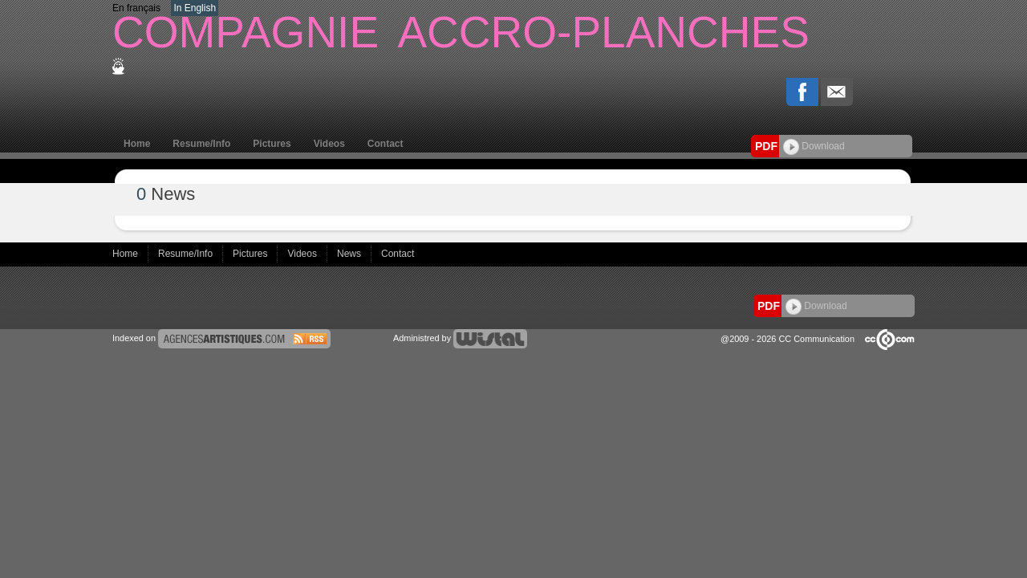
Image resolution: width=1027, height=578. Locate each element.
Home (137, 143)
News (350, 253)
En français (136, 8)
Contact (385, 143)
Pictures (271, 143)
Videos (329, 143)
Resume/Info (201, 143)
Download (814, 146)
